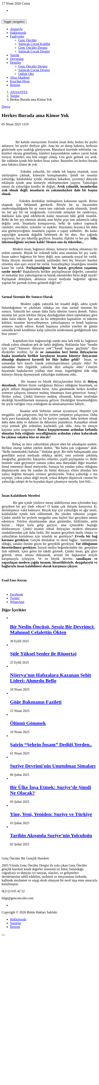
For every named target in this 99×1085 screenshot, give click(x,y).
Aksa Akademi (20, 77)
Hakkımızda (18, 32)
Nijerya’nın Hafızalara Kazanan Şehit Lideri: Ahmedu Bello (50, 677)
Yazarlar (15, 923)
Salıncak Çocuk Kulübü (34, 44)
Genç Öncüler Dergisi (32, 47)
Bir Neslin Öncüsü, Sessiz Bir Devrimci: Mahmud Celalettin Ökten (52, 629)
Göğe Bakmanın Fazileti (36, 702)
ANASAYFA (18, 92)
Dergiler (15, 62)
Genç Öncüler (27, 40)
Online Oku (26, 74)
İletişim (15, 85)
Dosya (6, 106)
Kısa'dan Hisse (20, 81)
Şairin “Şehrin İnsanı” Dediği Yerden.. (51, 744)
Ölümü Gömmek (28, 723)
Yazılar (14, 55)
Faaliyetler (17, 36)
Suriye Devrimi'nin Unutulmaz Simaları (52, 766)
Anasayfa (16, 29)
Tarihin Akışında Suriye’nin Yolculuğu (51, 835)
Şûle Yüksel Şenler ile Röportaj (43, 653)
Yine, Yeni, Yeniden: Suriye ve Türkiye (51, 814)
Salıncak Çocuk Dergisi (34, 51)
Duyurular (17, 59)
